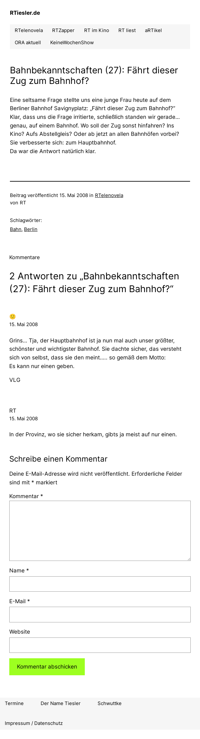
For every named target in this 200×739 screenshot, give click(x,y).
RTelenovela (109, 195)
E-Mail (19, 601)
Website (19, 631)
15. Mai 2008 (23, 324)
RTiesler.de (25, 13)
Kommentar (26, 496)
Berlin (30, 229)
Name (19, 570)
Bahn (15, 229)
